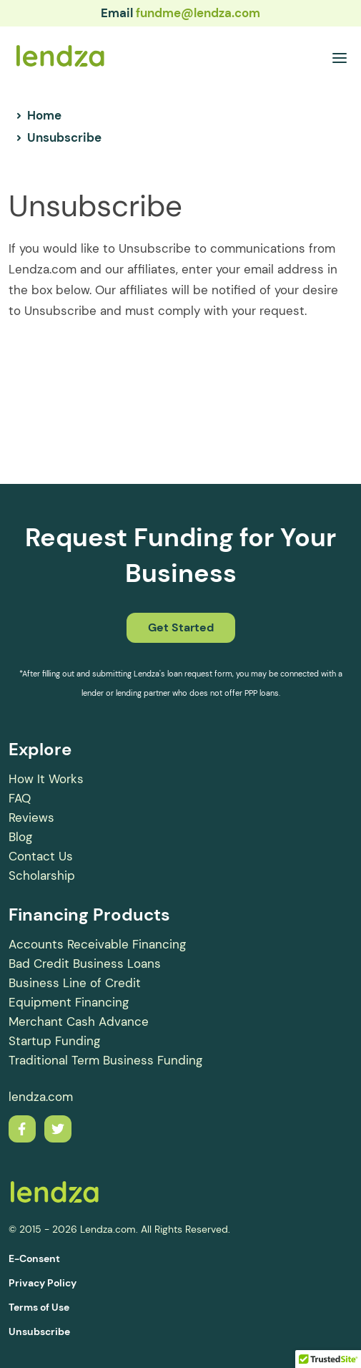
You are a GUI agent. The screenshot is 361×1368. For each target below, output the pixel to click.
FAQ (20, 798)
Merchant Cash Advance (79, 1021)
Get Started (181, 627)
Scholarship (42, 875)
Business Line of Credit (75, 983)
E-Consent (34, 1258)
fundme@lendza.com (198, 13)
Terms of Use (39, 1307)
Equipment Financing (69, 1002)
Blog (20, 837)
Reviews (31, 817)
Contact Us (41, 856)
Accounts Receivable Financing (97, 944)
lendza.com (41, 1097)
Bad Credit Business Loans (85, 963)
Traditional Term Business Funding (105, 1060)
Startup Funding (54, 1041)
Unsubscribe (39, 1331)
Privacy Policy (42, 1282)
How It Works (46, 779)
